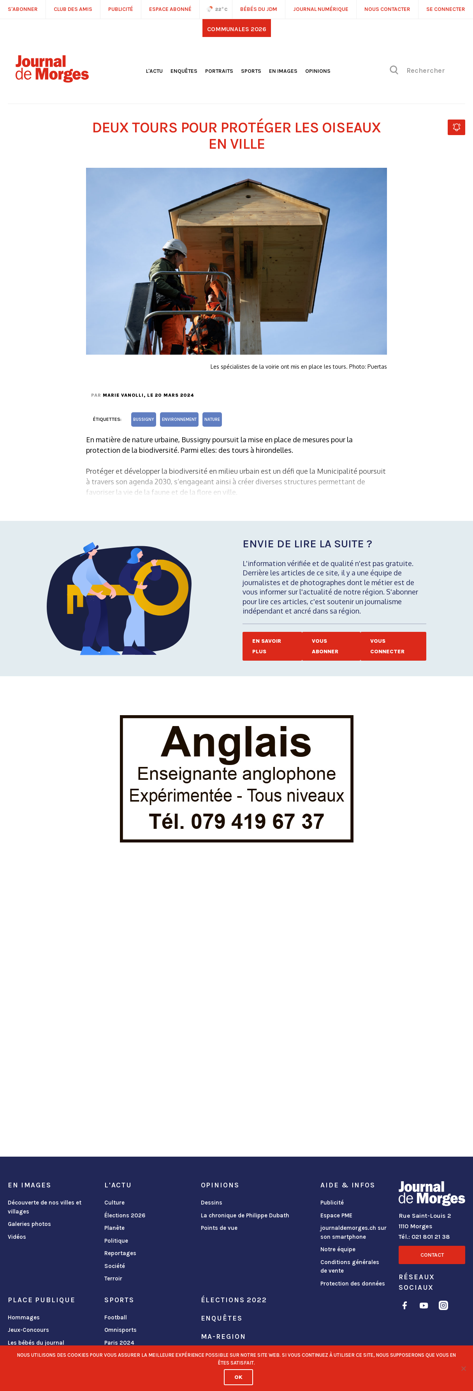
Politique (116, 1240)
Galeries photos (29, 1223)
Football (115, 1317)
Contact (432, 1255)
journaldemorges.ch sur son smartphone (353, 1232)
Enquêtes (184, 71)
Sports (251, 71)
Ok (238, 1377)
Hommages (24, 1317)
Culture (114, 1202)
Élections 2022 (234, 1300)
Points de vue (219, 1227)
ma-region (223, 1336)
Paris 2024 (119, 1342)
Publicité (332, 1202)
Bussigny (143, 419)
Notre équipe (337, 1249)
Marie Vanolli (123, 395)
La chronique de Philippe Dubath (245, 1215)
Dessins (211, 1202)
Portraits (219, 71)
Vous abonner (325, 646)
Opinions (318, 71)
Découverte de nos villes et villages (44, 1207)
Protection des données (352, 1283)
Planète (114, 1227)
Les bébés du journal (36, 1342)
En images (283, 71)
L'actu (154, 71)
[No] (463, 1368)
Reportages (120, 1253)
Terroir (113, 1278)
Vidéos (17, 1236)
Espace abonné (170, 9)
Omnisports (120, 1329)
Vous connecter (387, 646)
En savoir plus (266, 646)
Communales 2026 (236, 29)
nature (212, 419)
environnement (179, 419)
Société (114, 1266)
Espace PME (336, 1215)
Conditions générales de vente (349, 1267)
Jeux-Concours (28, 1329)
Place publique (41, 1300)
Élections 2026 (125, 1215)
